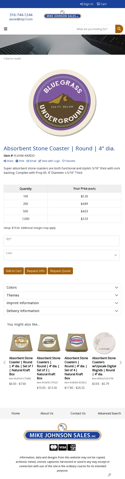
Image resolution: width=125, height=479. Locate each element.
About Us (47, 413)
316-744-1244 (21, 14)
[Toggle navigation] (6, 28)
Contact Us (78, 413)
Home (16, 413)
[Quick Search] (93, 29)
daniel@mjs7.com (21, 19)
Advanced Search (109, 413)
